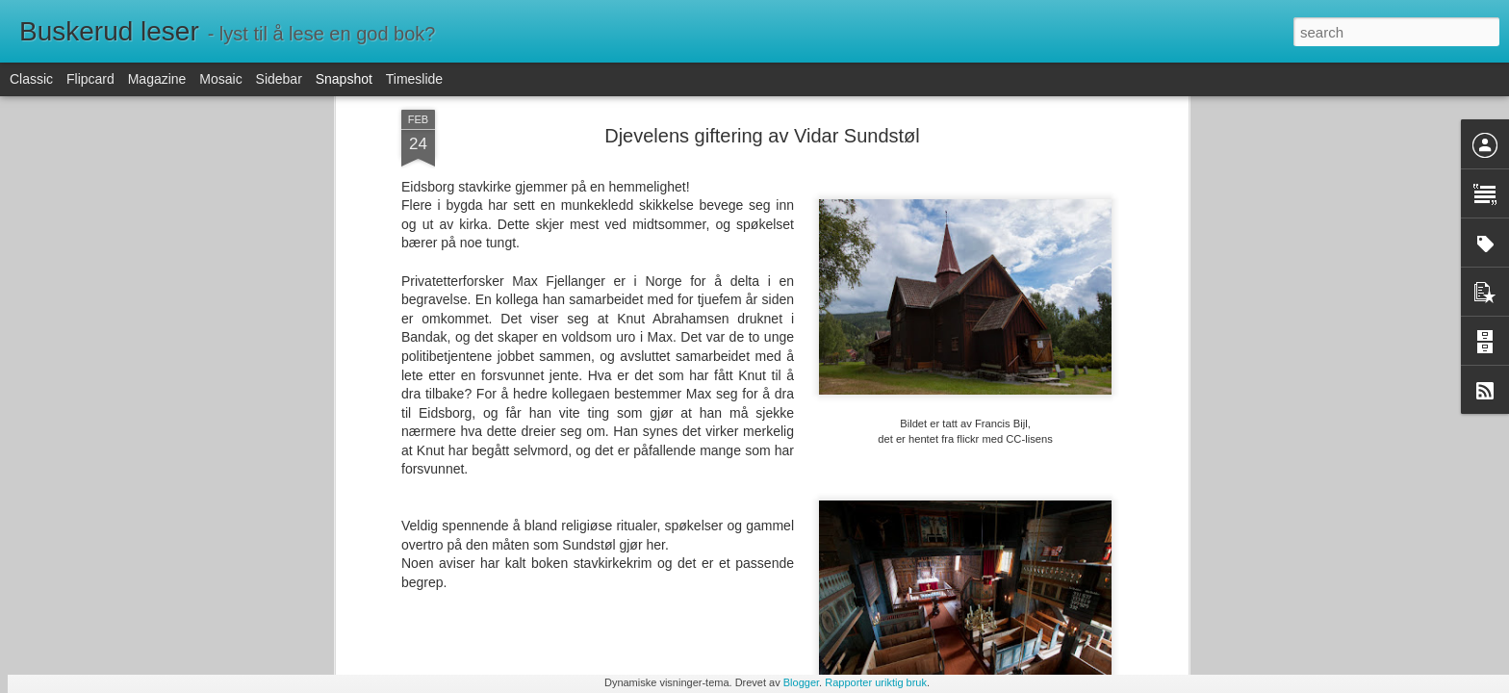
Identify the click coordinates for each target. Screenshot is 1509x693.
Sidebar (279, 79)
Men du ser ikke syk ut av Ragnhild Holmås (194, 601)
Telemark (910, 341)
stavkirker (847, 341)
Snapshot (344, 79)
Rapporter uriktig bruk (876, 682)
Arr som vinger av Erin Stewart (383, 596)
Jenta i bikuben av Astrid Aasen (624, 592)
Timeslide (414, 79)
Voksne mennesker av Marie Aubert (1092, 593)
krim (646, 341)
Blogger (801, 682)
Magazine (157, 79)
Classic (31, 79)
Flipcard (90, 79)
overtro (688, 341)
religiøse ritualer (763, 341)
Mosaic (220, 79)
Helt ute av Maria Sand (826, 604)
